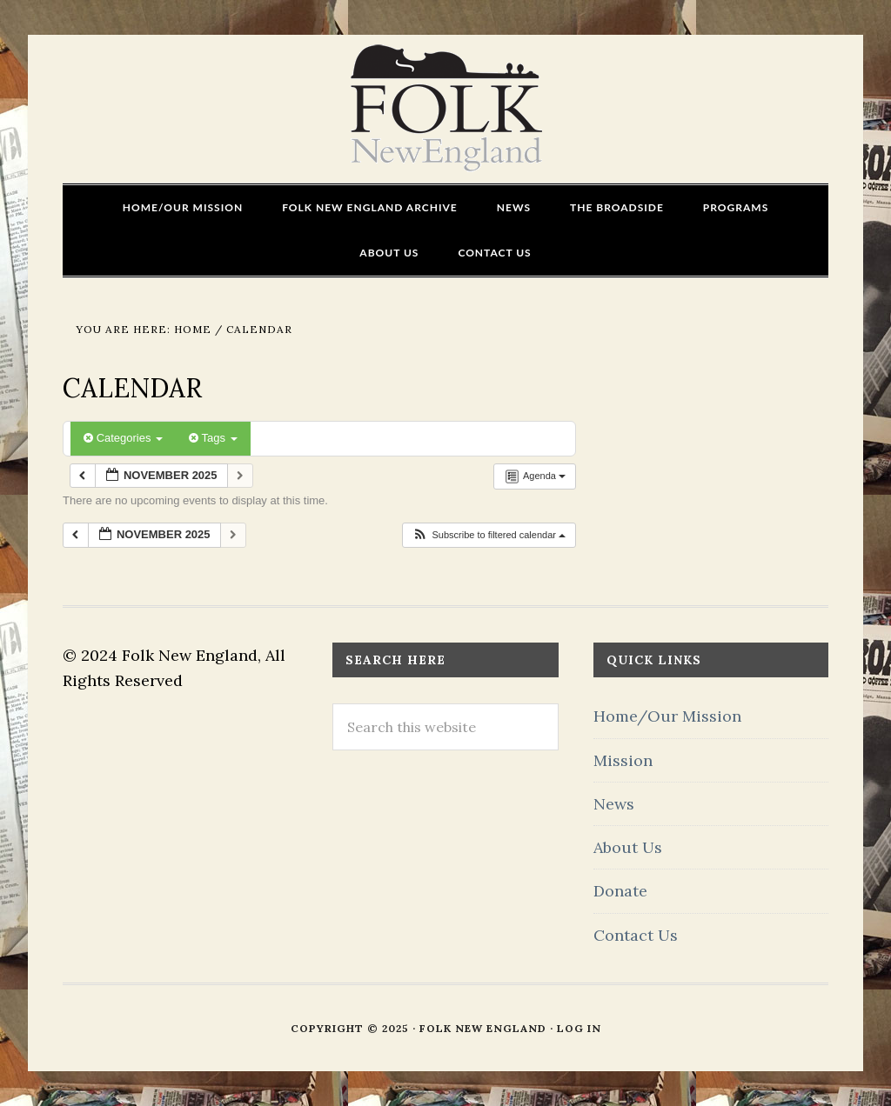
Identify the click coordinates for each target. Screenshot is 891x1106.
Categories (123, 437)
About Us (627, 847)
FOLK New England (446, 108)
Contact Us (635, 935)
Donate (620, 891)
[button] (488, 535)
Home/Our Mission (667, 716)
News (613, 804)
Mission (623, 760)
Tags (213, 437)
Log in (579, 1028)
